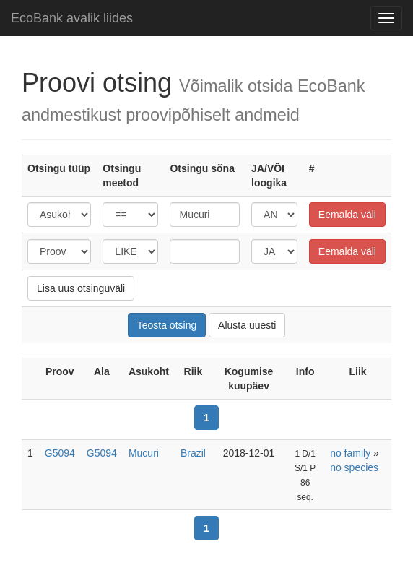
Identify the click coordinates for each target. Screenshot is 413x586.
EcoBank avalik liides (72, 18)
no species (354, 467)
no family (350, 453)
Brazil (193, 453)
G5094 (60, 453)
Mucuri (144, 453)
